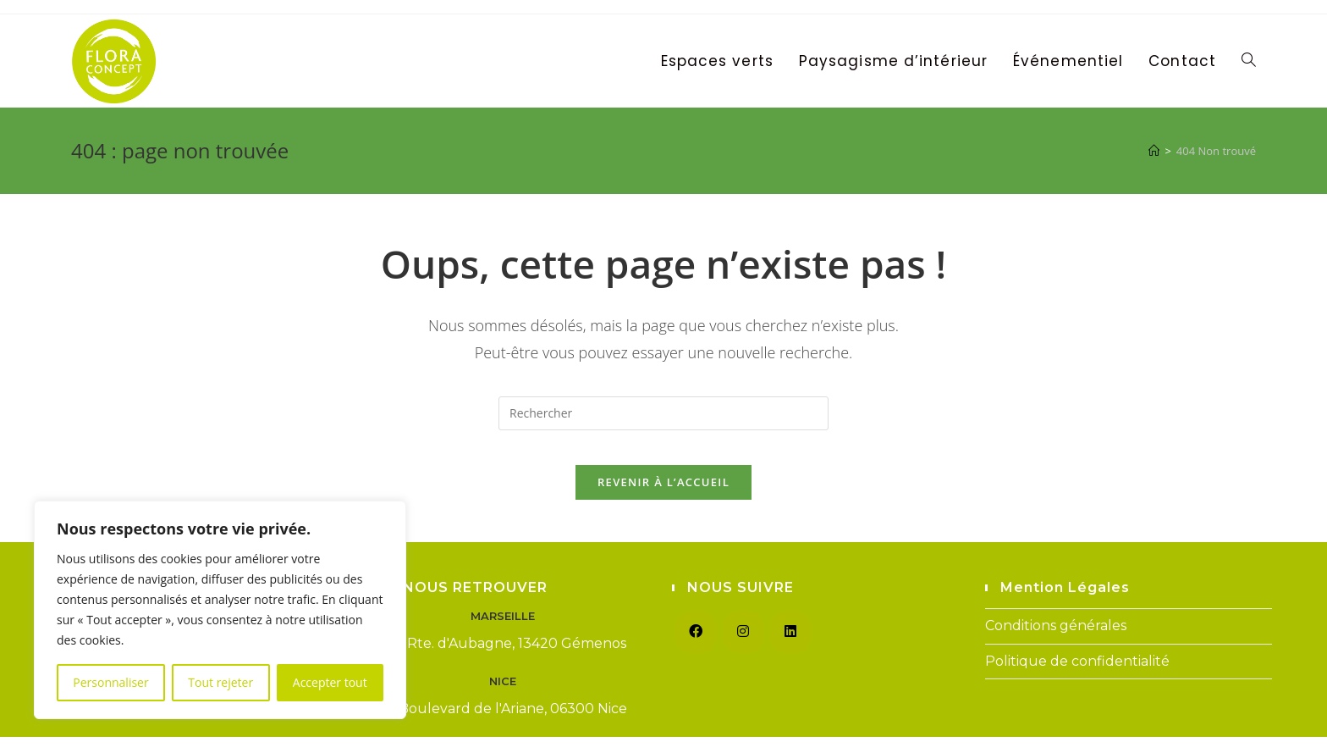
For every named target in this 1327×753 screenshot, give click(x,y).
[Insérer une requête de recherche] (663, 413)
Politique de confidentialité (1077, 677)
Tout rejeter (220, 682)
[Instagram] (743, 648)
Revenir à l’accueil (663, 498)
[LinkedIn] (790, 648)
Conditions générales (1055, 642)
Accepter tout (330, 682)
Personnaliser (110, 682)
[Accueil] (1153, 150)
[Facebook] (696, 648)
